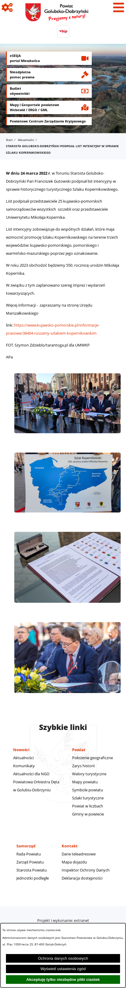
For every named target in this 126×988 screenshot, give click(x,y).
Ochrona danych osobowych (63, 958)
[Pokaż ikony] (7, 7)
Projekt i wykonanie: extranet (63, 920)
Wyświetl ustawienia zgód (63, 969)
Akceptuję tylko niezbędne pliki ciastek (63, 979)
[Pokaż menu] (118, 7)
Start (9, 140)
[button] (67, 436)
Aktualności (26, 140)
